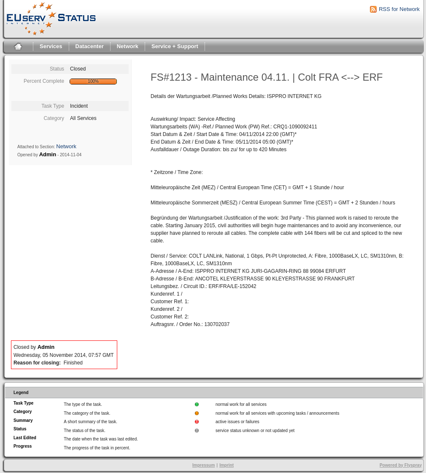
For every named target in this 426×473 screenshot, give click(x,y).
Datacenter (89, 46)
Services (51, 46)
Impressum (203, 465)
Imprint (226, 465)
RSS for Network (399, 9)
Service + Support (174, 46)
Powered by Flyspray (401, 465)
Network (127, 46)
